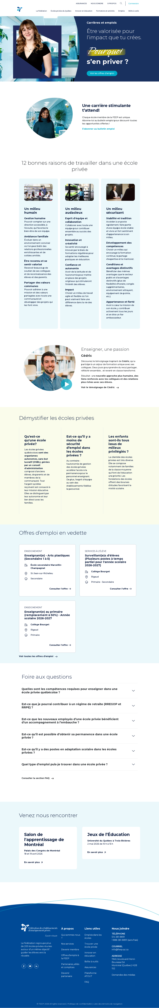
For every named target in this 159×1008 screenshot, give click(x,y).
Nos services (67, 944)
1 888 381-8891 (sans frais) (125, 940)
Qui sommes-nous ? (70, 936)
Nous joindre (97, 3)
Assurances (81, 3)
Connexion (133, 3)
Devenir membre (70, 949)
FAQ (87, 982)
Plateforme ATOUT (90, 974)
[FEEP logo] (39, 930)
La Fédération (41, 11)
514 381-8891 (118, 937)
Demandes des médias (123, 975)
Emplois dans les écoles (93, 936)
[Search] (123, 3)
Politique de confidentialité (80, 1004)
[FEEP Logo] (19, 9)
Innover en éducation (83, 11)
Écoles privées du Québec (61, 11)
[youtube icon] (30, 966)
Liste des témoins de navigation (107, 1004)
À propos (111, 3)
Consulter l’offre (59, 589)
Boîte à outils (134, 11)
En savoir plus (33, 862)
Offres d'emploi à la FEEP (70, 957)
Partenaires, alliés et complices (70, 966)
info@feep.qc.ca (120, 949)
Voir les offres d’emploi (102, 73)
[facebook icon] (24, 966)
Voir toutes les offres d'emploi (38, 656)
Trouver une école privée (91, 945)
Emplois (121, 11)
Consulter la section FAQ (38, 778)
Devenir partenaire (66, 974)
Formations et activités (105, 11)
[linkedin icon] (36, 966)
